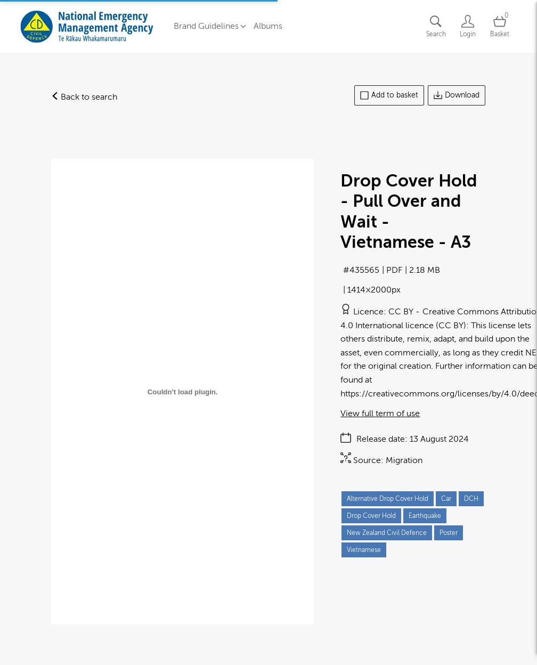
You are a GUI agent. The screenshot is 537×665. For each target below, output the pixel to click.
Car (446, 497)
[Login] (468, 26)
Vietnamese (364, 549)
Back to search (84, 96)
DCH (471, 497)
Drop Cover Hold (371, 514)
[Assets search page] (436, 26)
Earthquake (425, 514)
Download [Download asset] (456, 94)
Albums (268, 25)
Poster (449, 532)
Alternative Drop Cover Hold (387, 497)
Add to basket (389, 94)
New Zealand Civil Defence (387, 532)
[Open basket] (500, 26)
